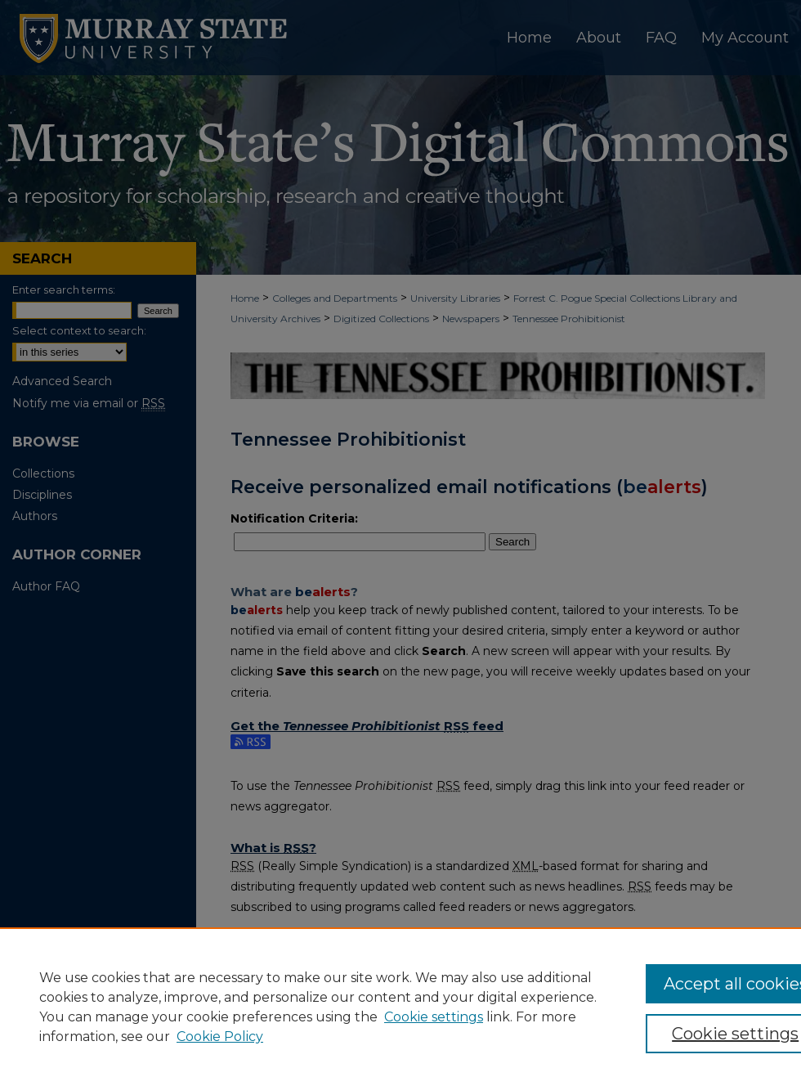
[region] (400, 1006)
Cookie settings (433, 1017)
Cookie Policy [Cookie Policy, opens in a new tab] (220, 1036)
